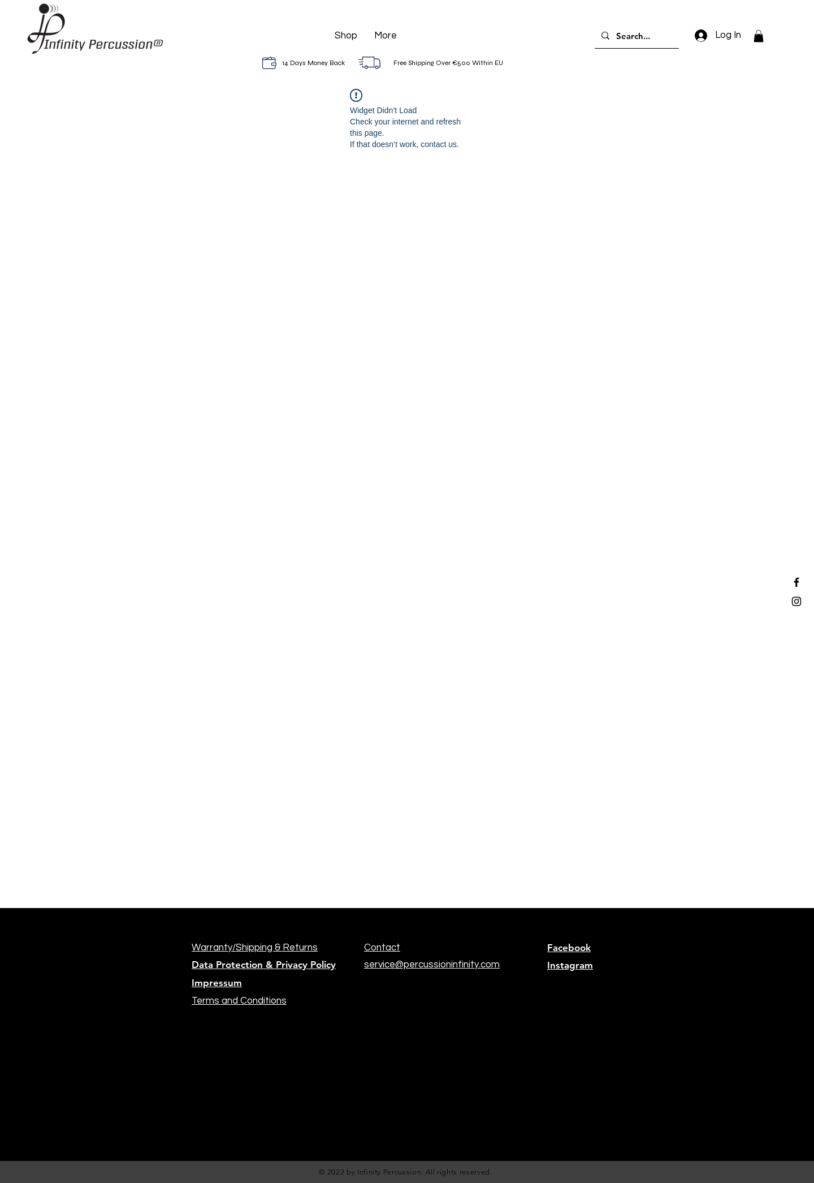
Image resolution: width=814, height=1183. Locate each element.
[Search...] (635, 35)
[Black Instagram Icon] (796, 601)
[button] (759, 36)
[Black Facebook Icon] (796, 582)
